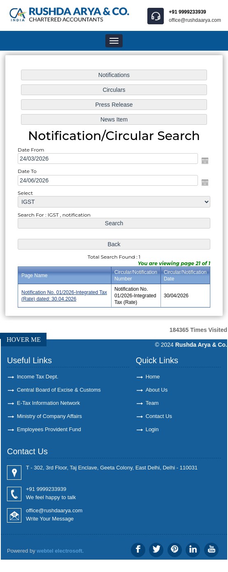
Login (152, 429)
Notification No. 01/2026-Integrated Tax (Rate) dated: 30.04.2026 (65, 294)
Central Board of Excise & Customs (59, 390)
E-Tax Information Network (48, 403)
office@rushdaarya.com (195, 20)
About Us (157, 390)
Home (153, 377)
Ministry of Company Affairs (49, 416)
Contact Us (159, 416)
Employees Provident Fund (49, 429)
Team (152, 403)
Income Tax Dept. (37, 377)
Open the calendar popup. (204, 161)
